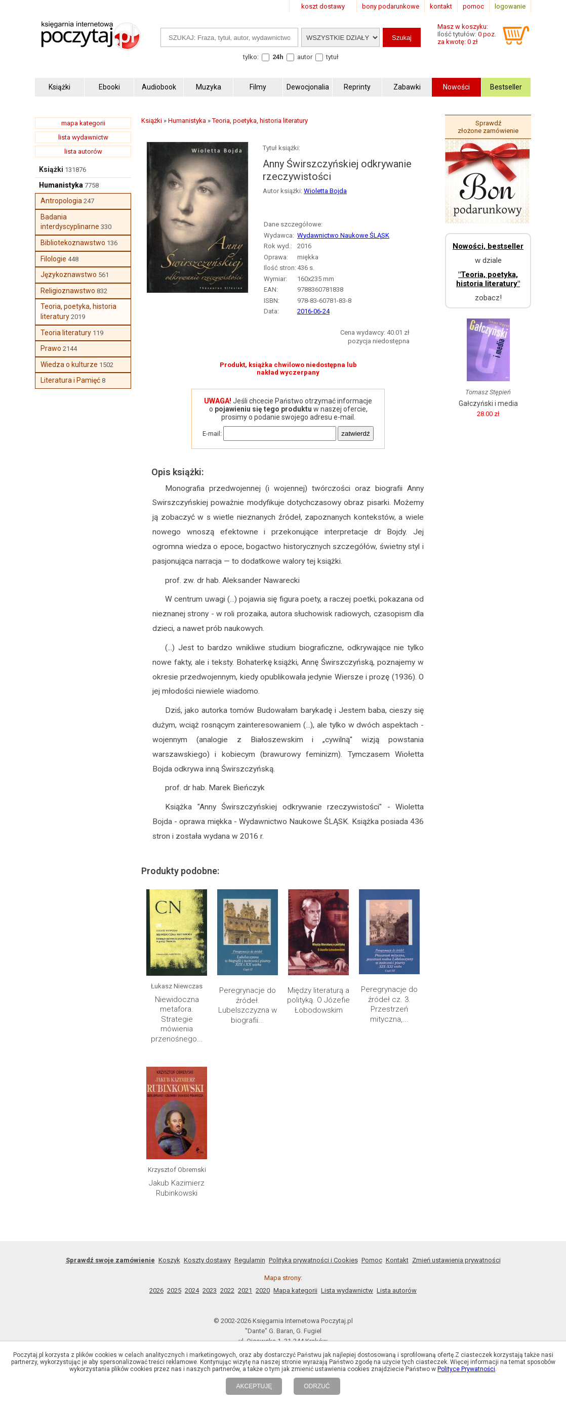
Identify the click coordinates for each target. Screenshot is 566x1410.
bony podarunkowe (390, 6)
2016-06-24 (313, 311)
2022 (227, 1290)
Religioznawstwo (68, 291)
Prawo (51, 348)
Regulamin (249, 1260)
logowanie (510, 6)
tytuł (332, 57)
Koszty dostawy (207, 1260)
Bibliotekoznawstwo (73, 243)
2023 (210, 1290)
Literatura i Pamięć (70, 380)
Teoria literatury (66, 333)
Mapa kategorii (295, 1290)
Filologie (53, 259)
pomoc (473, 6)
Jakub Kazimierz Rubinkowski (177, 1188)
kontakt (441, 6)
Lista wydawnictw (347, 1290)
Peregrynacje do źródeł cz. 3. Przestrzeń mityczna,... (389, 1004)
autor (304, 57)
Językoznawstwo (69, 274)
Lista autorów (397, 1290)
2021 (245, 1290)
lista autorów (83, 151)
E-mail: (212, 433)
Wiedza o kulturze (69, 364)
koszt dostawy (323, 6)
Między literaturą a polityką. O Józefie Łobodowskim (318, 1000)
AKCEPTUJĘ (254, 1386)
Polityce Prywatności (466, 1369)
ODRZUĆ (317, 1386)
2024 (192, 1290)
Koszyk (169, 1260)
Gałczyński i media (488, 403)
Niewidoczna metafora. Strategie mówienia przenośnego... (177, 1019)
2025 (174, 1290)
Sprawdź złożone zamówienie (488, 126)
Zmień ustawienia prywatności (456, 1260)
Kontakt (397, 1260)
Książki (51, 169)
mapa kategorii (83, 123)
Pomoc (371, 1260)
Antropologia (61, 201)
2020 (263, 1290)
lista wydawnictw (83, 137)
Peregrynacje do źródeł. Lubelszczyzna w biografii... (247, 1005)
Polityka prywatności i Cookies (313, 1260)
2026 (156, 1290)
